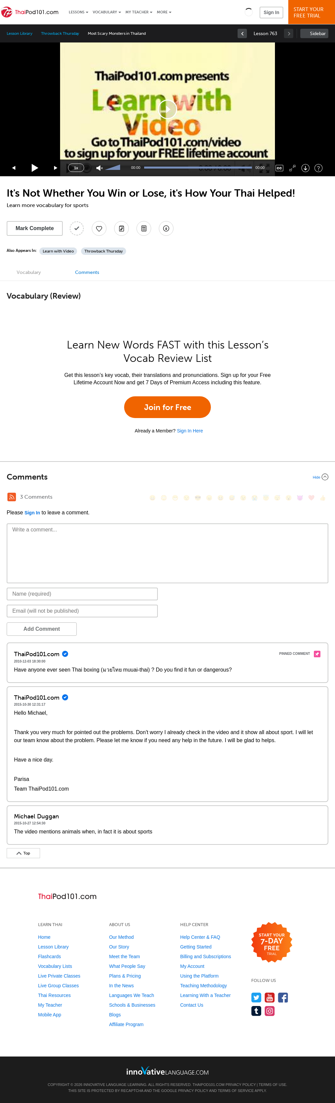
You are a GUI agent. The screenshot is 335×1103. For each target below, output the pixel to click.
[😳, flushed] (164, 497)
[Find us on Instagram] (270, 1011)
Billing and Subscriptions (205, 956)
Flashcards (49, 956)
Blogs (115, 1014)
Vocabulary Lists (55, 966)
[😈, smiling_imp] (300, 497)
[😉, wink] (243, 497)
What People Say (127, 966)
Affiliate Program (126, 1024)
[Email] (82, 611)
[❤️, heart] (311, 497)
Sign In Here (190, 430)
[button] (248, 12)
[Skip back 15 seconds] (14, 168)
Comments (87, 272)
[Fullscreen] (292, 168)
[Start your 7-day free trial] (271, 942)
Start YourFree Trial (313, 12)
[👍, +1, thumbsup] (322, 497)
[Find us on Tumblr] (256, 1011)
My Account (192, 966)
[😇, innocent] (266, 497)
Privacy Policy (241, 1085)
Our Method (121, 937)
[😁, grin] (175, 497)
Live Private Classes (59, 976)
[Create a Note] (121, 228)
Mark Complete (35, 228)
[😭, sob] (254, 497)
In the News (121, 985)
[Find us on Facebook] (283, 997)
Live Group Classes (58, 985)
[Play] (35, 168)
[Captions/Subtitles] (279, 168)
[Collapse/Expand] (167, 477)
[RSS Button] (12, 497)
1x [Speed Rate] (76, 168)
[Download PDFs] (143, 228)
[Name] (82, 594)
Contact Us (191, 1005)
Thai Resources (54, 995)
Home (44, 937)
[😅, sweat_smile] (232, 497)
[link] (242, 33)
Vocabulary (105, 12)
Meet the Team (124, 956)
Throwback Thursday (60, 33)
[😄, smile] (152, 497)
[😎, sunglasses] (198, 497)
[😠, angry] (209, 497)
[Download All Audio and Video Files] (166, 228)
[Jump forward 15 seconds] (56, 168)
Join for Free (167, 407)
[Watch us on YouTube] (270, 997)
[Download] (305, 168)
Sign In (271, 12)
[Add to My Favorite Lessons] (99, 228)
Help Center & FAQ (200, 937)
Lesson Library (19, 33)
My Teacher (136, 12)
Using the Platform (199, 976)
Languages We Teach (131, 995)
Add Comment (41, 629)
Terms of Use (272, 1085)
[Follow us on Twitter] (256, 997)
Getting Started (196, 946)
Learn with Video (58, 251)
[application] (167, 109)
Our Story (119, 946)
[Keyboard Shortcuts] (318, 168)
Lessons (76, 12)
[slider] (113, 168)
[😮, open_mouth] (288, 497)
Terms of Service (236, 1091)
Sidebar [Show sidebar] (318, 33)
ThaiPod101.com (209, 1085)
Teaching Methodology (203, 985)
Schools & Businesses (132, 1005)
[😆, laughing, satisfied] (220, 497)
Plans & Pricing (125, 976)
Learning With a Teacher (205, 995)
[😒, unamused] (186, 497)
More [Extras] (162, 12)
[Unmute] (99, 168)
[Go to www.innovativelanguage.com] (167, 1070)
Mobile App (49, 1014)
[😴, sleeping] (277, 497)
